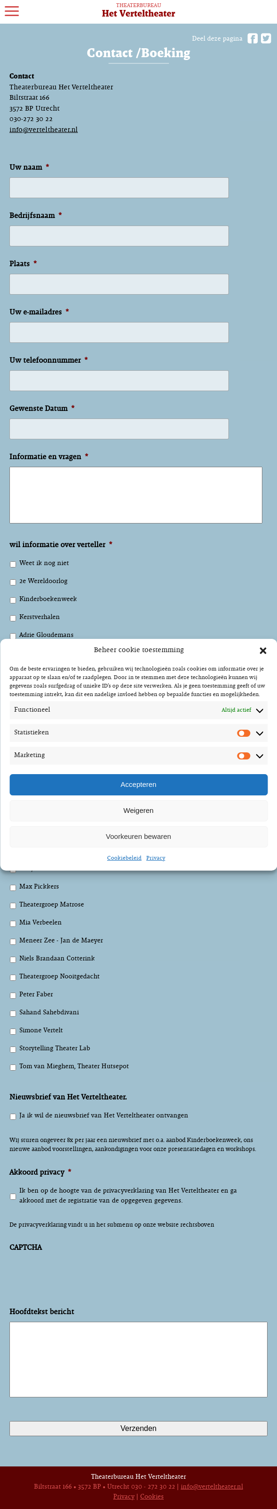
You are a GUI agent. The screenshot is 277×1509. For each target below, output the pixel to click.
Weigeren (139, 810)
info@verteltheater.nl (43, 130)
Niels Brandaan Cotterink (57, 959)
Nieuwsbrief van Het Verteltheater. (68, 1097)
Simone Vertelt (41, 1031)
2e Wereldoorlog (43, 581)
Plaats (22, 264)
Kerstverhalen (39, 617)
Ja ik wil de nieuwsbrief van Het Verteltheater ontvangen (103, 1116)
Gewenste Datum (41, 408)
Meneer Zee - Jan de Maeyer (61, 941)
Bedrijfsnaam (35, 215)
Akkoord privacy (40, 1172)
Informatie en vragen (48, 457)
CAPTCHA (25, 1247)
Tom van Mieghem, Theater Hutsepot (74, 1067)
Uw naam (29, 167)
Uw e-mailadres (38, 312)
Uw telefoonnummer (48, 360)
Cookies (152, 1497)
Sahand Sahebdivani (49, 1013)
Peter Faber (36, 995)
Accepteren (139, 784)
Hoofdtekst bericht (41, 1312)
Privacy (155, 858)
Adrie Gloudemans (46, 635)
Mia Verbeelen (40, 923)
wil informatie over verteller (60, 545)
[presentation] (81, 1285)
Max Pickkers (39, 887)
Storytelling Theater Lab (54, 1049)
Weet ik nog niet (44, 563)
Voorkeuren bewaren (138, 836)
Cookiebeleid (124, 858)
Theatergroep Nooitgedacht (59, 977)
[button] (263, 650)
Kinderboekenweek (48, 599)
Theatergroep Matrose (51, 905)
